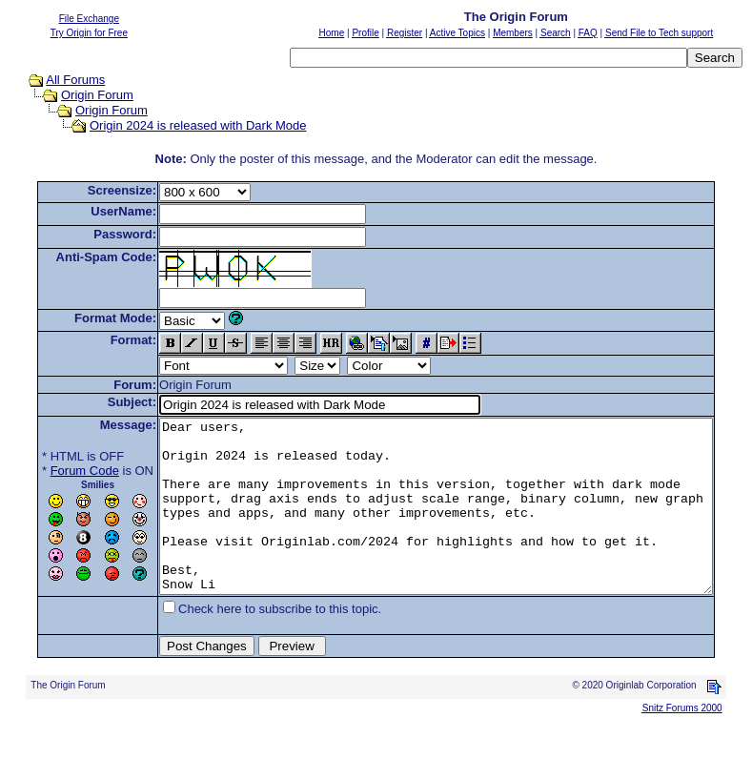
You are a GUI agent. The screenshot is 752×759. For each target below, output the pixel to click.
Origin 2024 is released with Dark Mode (180, 125)
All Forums (57, 79)
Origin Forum (79, 95)
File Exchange (89, 18)
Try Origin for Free (89, 33)
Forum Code (55, 470)
